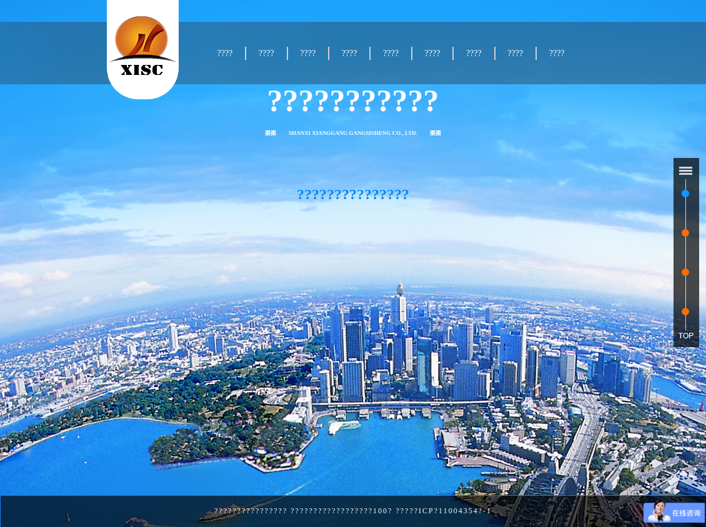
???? (224, 53)
